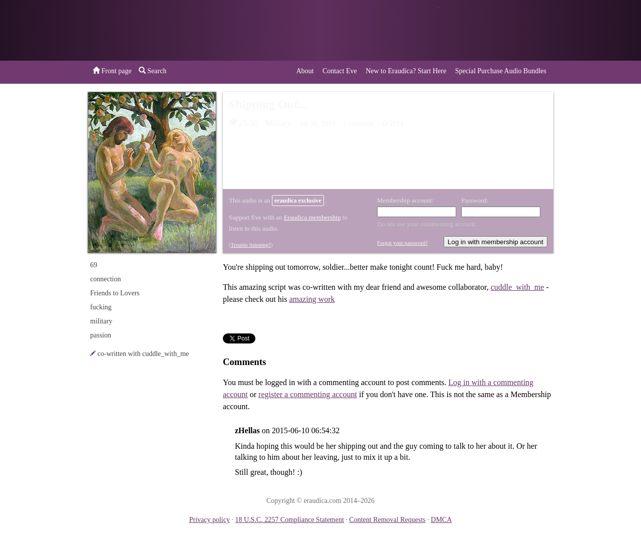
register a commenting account (307, 394)
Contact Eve (340, 71)
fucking (101, 307)
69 (93, 265)
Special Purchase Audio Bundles (500, 71)
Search (153, 71)
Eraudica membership (312, 217)
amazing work (312, 299)
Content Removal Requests (387, 519)
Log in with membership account (495, 242)
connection (105, 279)
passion (100, 335)
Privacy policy (209, 519)
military (101, 321)
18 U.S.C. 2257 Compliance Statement (289, 519)
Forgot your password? (402, 243)
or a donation (502, 30)
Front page (112, 71)
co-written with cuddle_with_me (143, 354)
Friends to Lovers (115, 293)
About (304, 71)
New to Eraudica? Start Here (406, 71)
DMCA (441, 519)
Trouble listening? (251, 245)
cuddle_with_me (517, 287)
